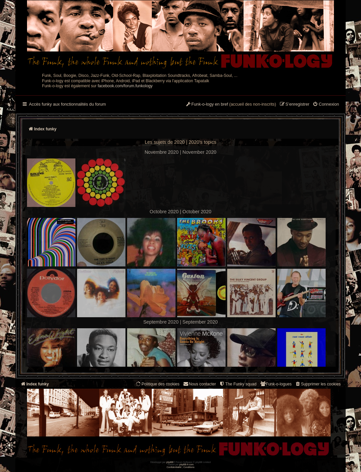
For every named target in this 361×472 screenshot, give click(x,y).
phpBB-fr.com (186, 464)
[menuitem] (326, 104)
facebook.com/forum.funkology (125, 86)
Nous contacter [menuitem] (199, 383)
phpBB (169, 462)
